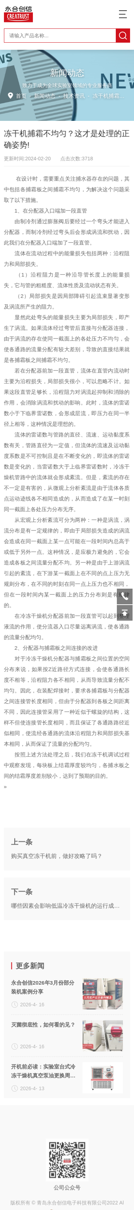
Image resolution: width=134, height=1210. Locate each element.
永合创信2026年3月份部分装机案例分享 (42, 1060)
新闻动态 (45, 95)
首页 (23, 95)
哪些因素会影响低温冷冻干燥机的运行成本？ (67, 943)
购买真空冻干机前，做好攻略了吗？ (57, 893)
